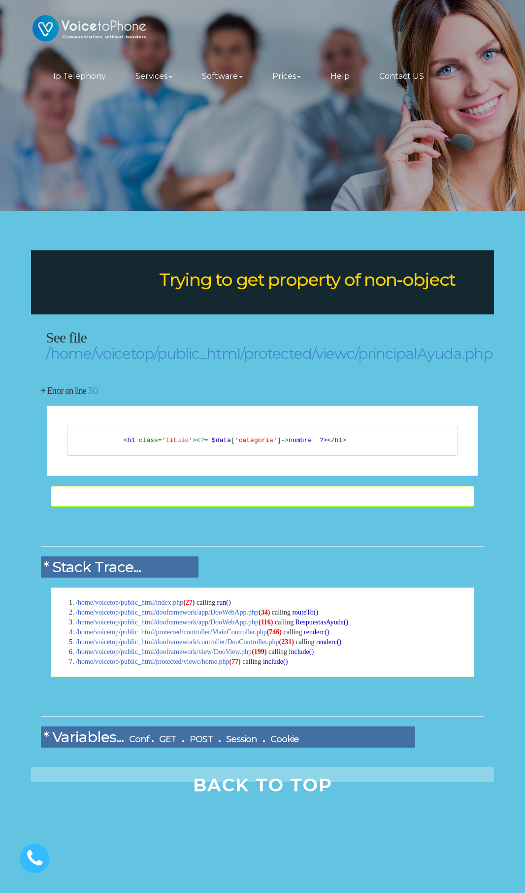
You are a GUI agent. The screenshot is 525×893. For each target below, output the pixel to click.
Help (340, 76)
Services (153, 76)
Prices (286, 76)
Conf (139, 739)
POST (201, 739)
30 (93, 390)
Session (241, 739)
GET (167, 739)
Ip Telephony (79, 76)
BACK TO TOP (262, 785)
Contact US (401, 76)
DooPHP (95, 282)
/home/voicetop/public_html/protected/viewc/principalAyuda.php (269, 353)
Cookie (284, 739)
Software (222, 76)
